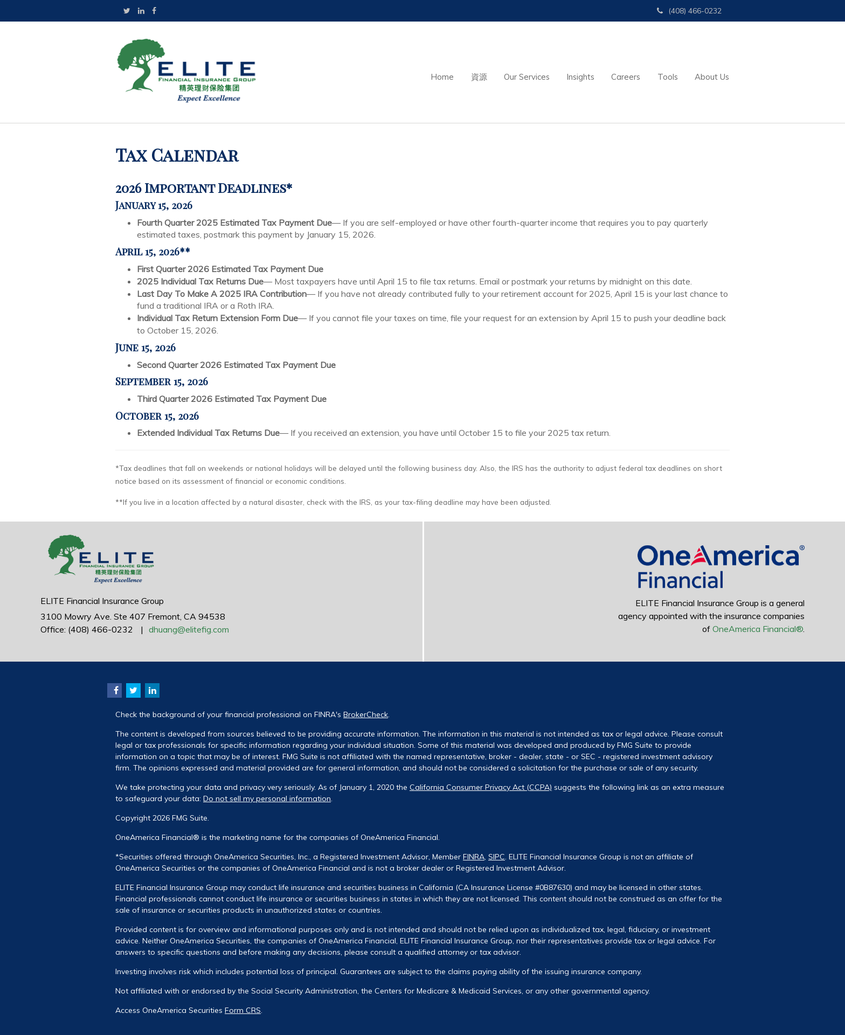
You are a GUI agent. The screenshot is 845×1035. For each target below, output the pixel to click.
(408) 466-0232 (689, 11)
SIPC (496, 857)
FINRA (473, 857)
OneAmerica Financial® (757, 628)
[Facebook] (154, 10)
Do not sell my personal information (267, 798)
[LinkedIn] (141, 10)
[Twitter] (126, 10)
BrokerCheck (365, 714)
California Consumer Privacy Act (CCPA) (481, 787)
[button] (456, 72)
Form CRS (243, 1010)
